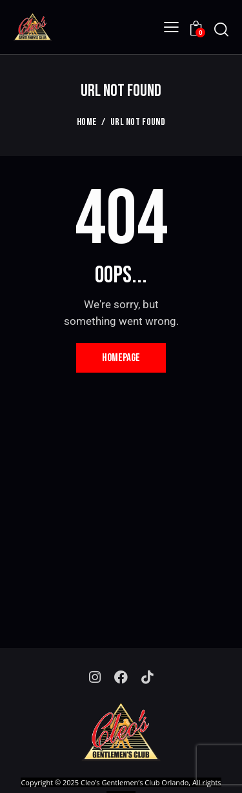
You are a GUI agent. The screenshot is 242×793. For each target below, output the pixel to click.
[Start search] (221, 29)
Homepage (121, 357)
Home (87, 122)
